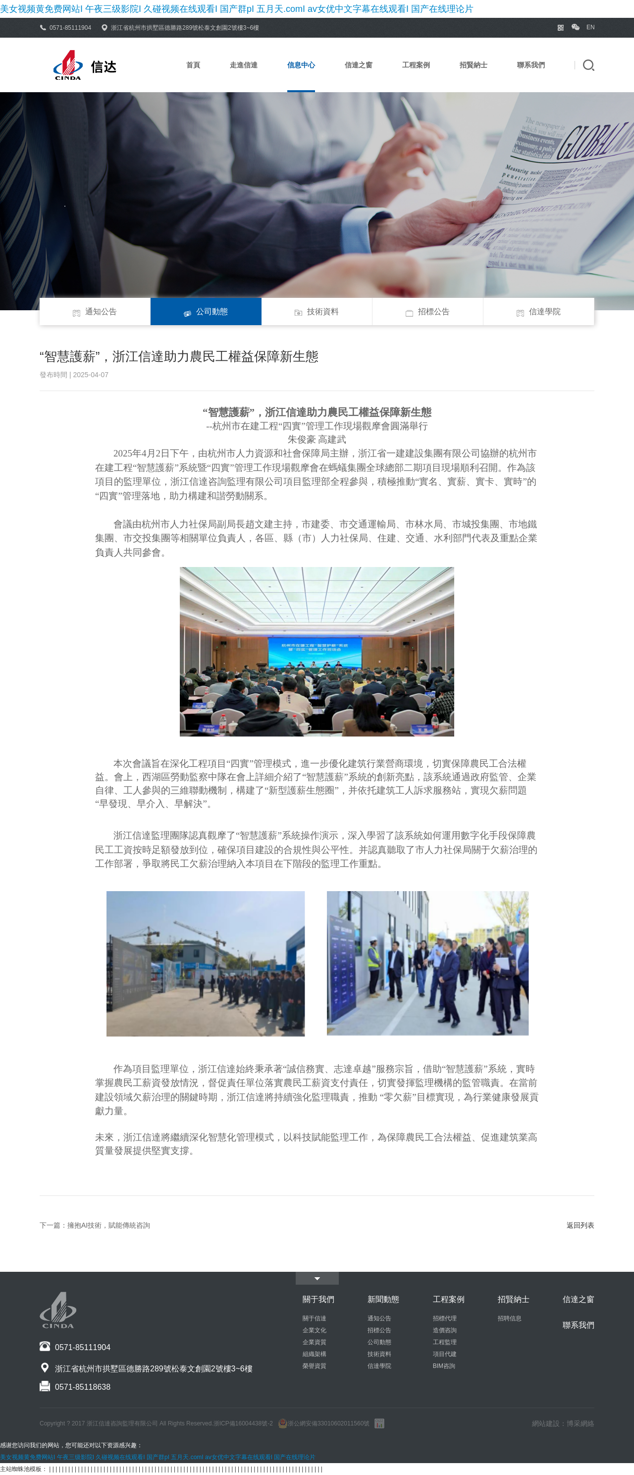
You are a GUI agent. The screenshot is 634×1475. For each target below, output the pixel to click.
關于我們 (318, 1299)
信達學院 (539, 310)
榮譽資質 (314, 1365)
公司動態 (206, 310)
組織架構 (314, 1354)
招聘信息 (510, 1318)
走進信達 (244, 65)
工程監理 (445, 1342)
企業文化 (314, 1330)
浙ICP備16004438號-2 (243, 1423)
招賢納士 (473, 65)
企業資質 (314, 1342)
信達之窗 (358, 65)
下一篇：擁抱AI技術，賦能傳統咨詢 (95, 1225)
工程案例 (416, 65)
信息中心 (301, 65)
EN (590, 27)
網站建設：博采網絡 (563, 1423)
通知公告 (95, 310)
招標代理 (445, 1318)
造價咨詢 (445, 1330)
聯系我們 (531, 65)
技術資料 (317, 310)
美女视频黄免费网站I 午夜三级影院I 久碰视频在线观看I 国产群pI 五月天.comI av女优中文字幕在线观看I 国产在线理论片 (237, 9)
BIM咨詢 (444, 1365)
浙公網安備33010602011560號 (324, 1423)
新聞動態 (383, 1299)
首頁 (193, 65)
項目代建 (445, 1354)
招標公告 (428, 310)
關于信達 (314, 1318)
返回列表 (580, 1225)
